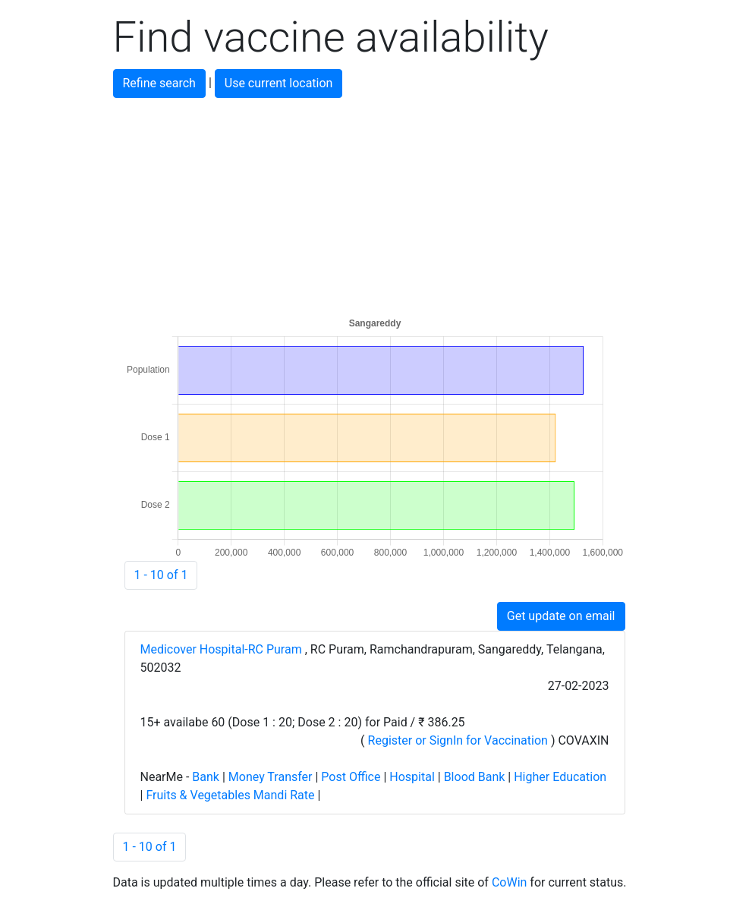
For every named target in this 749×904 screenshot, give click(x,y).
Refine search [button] (159, 83)
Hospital (412, 777)
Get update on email (561, 616)
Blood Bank (474, 777)
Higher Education (560, 777)
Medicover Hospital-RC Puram (222, 649)
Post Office (350, 777)
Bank (205, 777)
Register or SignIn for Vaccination (458, 740)
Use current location (279, 83)
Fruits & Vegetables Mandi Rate (230, 795)
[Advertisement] (375, 204)
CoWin (509, 882)
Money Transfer (270, 777)
